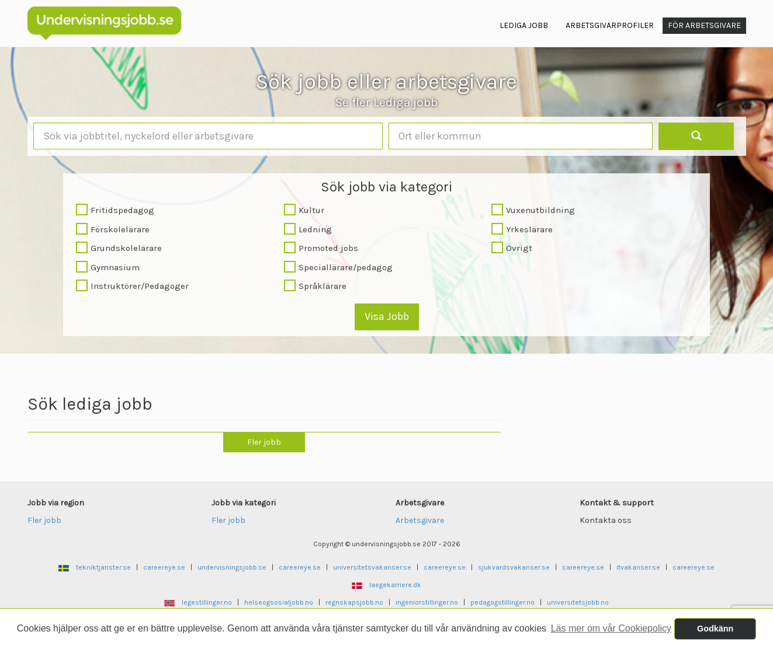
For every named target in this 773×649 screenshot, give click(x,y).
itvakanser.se (638, 567)
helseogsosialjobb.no (278, 602)
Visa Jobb (387, 316)
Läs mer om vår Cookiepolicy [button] (611, 628)
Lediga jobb (524, 25)
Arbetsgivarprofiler (610, 25)
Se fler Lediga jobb (386, 102)
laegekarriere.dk (395, 585)
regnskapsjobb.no (354, 602)
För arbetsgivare (704, 25)
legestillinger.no (207, 602)
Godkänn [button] (715, 628)
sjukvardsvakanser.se (514, 567)
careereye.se (164, 567)
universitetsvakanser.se (372, 567)
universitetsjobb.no (578, 602)
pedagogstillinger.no (502, 602)
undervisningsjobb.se (231, 567)
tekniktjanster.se (103, 567)
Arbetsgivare (420, 520)
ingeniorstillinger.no (427, 602)
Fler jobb (264, 442)
